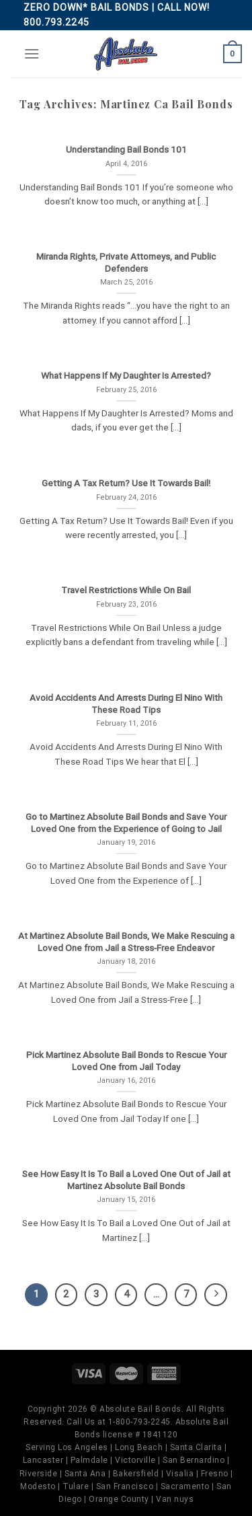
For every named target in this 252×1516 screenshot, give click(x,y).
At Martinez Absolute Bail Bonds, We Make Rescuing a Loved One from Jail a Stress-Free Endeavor (126, 941)
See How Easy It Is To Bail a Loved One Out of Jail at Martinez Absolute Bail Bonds (126, 1179)
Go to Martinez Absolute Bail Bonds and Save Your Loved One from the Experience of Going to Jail (126, 822)
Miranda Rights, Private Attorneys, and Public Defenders (126, 262)
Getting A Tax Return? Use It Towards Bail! (126, 483)
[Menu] (32, 53)
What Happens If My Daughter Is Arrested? (126, 375)
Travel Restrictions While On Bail (126, 589)
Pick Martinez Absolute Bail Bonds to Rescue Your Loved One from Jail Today (126, 1060)
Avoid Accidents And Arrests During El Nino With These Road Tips (126, 703)
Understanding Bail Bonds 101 (126, 149)
